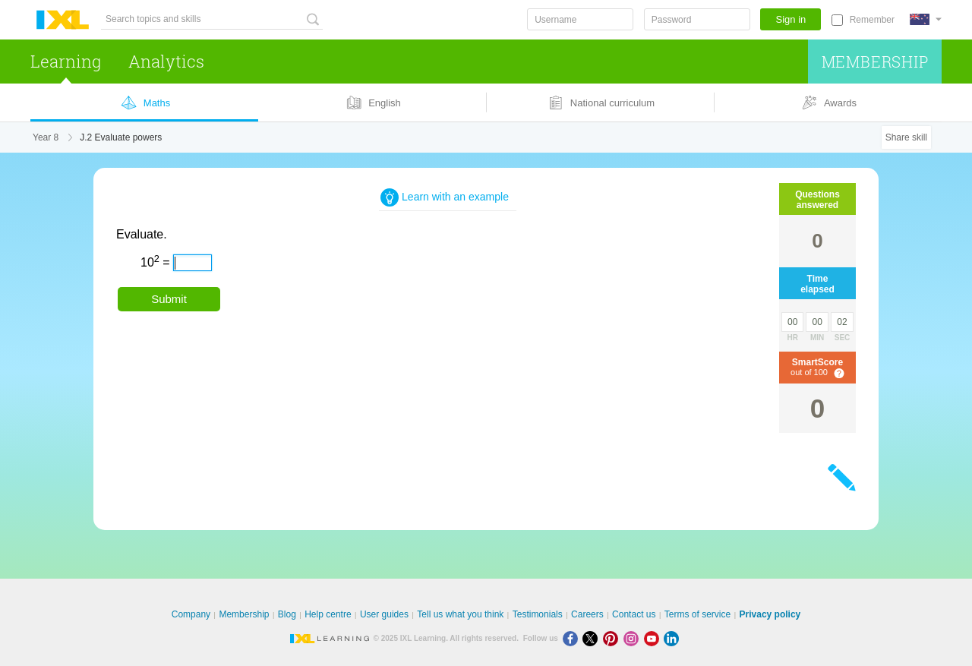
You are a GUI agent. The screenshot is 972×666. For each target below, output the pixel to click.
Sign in (791, 19)
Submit (169, 298)
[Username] (580, 19)
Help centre (328, 614)
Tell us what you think (460, 614)
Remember (872, 19)
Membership (875, 61)
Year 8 (45, 137)
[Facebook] (573, 638)
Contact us (633, 614)
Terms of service (697, 614)
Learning (65, 61)
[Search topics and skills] (212, 19)
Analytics (166, 61)
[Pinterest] (613, 638)
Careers (587, 614)
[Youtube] (654, 638)
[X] (592, 638)
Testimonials (538, 614)
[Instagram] (633, 638)
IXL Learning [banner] (62, 20)
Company (191, 614)
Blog (287, 614)
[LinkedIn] (673, 638)
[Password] (697, 19)
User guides (384, 614)
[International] (926, 19)
